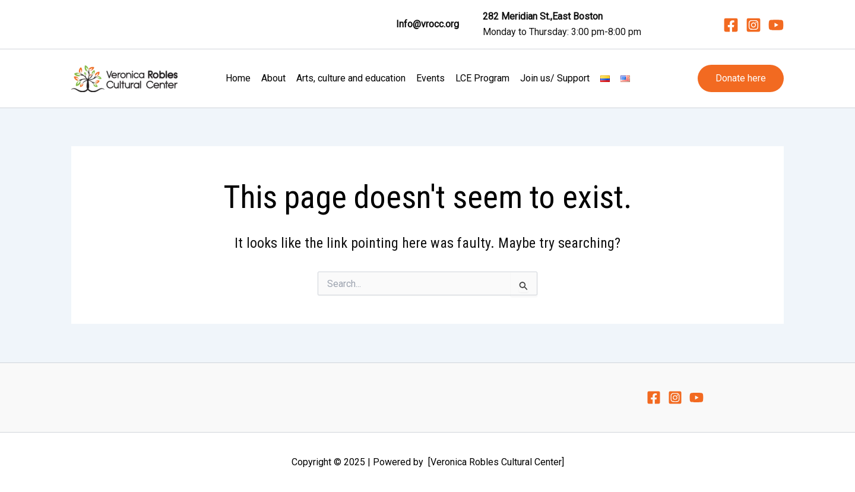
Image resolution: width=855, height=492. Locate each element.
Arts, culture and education (351, 78)
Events (430, 78)
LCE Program (482, 78)
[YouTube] (776, 25)
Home (238, 78)
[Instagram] (753, 25)
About (273, 78)
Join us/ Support (555, 78)
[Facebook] (731, 25)
